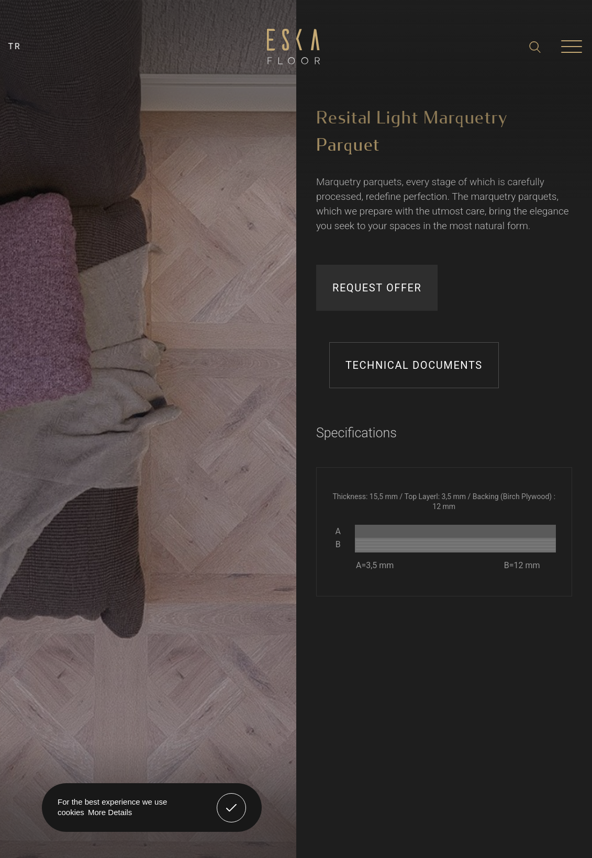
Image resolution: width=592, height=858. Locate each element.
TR (14, 46)
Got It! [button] (231, 800)
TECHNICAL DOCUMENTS (414, 365)
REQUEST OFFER (377, 287)
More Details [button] (110, 812)
